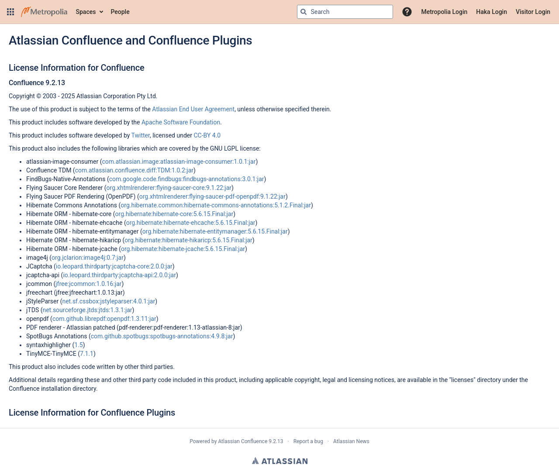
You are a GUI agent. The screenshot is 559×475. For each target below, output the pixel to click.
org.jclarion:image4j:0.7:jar (88, 257)
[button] (10, 12)
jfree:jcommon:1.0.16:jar (88, 283)
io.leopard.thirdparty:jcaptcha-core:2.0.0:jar (114, 266)
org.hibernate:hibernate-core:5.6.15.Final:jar (174, 213)
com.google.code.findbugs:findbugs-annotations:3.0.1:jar (186, 179)
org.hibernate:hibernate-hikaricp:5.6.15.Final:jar (188, 240)
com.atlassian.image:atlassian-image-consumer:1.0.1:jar (178, 161)
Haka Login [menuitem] (491, 11)
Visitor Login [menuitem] (533, 11)
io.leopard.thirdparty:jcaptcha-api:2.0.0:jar (119, 275)
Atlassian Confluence (242, 441)
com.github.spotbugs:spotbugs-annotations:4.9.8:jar (162, 336)
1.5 (78, 344)
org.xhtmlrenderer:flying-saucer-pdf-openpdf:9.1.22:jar (212, 196)
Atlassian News (351, 441)
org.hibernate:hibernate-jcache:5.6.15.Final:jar (183, 248)
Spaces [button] (86, 11)
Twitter (140, 135)
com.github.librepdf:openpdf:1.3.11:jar (104, 318)
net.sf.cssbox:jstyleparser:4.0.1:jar (108, 301)
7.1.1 (86, 353)
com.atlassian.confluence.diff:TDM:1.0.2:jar (134, 170)
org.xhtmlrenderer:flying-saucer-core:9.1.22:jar (169, 187)
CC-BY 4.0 (207, 135)
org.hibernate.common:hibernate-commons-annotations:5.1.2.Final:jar (216, 205)
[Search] (303, 11)
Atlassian (279, 460)
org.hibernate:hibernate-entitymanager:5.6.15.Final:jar (215, 231)
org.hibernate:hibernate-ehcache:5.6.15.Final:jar (190, 222)
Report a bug (308, 441)
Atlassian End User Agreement (193, 109)
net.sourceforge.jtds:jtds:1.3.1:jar (87, 309)
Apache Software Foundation (180, 122)
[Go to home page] (44, 12)
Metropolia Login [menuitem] (444, 11)
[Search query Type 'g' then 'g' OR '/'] (345, 12)
